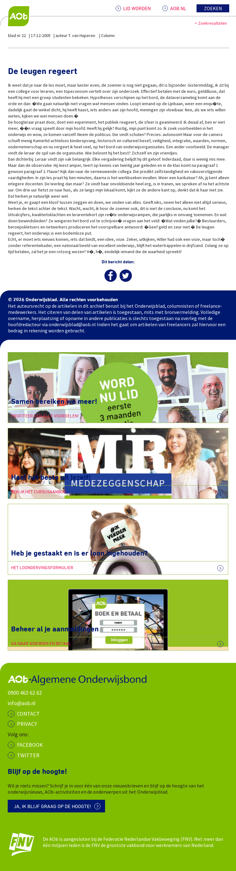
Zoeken (213, 8)
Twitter (28, 755)
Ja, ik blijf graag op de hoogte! (52, 806)
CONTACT (28, 713)
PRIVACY (27, 723)
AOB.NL (178, 8)
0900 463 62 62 (25, 692)
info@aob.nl (21, 703)
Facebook (30, 744)
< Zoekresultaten (211, 23)
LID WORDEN (137, 8)
